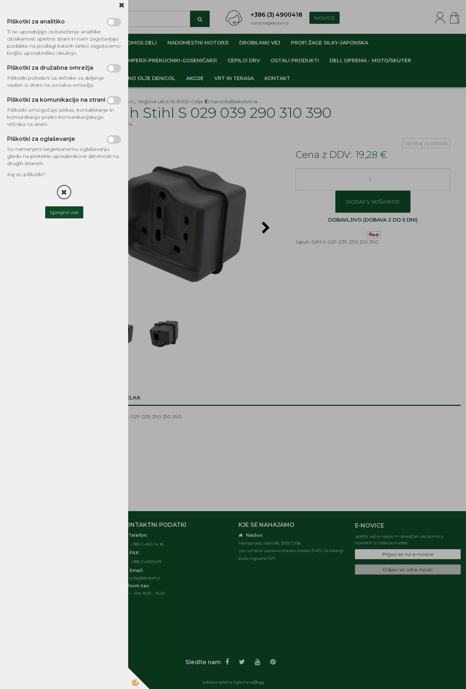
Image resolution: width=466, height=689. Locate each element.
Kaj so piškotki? (26, 174)
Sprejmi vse (64, 212)
